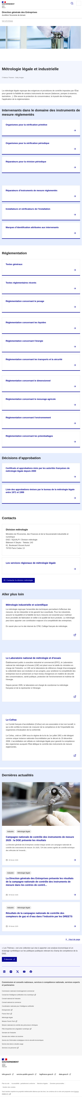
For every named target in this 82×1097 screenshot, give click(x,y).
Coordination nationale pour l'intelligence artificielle (18, 1006)
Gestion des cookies (9, 1087)
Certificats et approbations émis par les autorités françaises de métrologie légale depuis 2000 (38, 469)
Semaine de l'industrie (9, 1032)
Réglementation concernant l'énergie (24, 341)
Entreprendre (6, 1010)
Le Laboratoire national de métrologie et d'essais (33, 658)
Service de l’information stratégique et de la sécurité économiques (22, 1040)
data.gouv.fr (64, 1074)
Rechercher (72, 3)
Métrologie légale (7, 1017)
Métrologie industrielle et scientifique (27, 604)
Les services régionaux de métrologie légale (31, 563)
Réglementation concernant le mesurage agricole (31, 399)
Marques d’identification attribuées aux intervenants (32, 227)
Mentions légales (42, 1083)
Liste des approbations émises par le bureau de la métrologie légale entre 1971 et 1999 (40, 491)
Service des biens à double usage (12, 1044)
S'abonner (8, 959)
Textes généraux (14, 264)
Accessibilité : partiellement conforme (23, 1083)
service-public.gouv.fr (25, 1074)
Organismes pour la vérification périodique (27, 143)
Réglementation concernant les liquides (26, 322)
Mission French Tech (8, 1021)
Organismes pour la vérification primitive (26, 125)
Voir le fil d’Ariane (7, 21)
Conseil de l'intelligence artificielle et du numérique (18, 995)
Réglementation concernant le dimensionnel (28, 381)
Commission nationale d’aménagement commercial (18, 991)
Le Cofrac (11, 719)
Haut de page (74, 939)
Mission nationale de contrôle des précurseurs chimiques (20, 1025)
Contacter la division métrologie (19, 580)
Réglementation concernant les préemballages (29, 436)
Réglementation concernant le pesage (25, 301)
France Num (6, 1014)
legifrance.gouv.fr (46, 1074)
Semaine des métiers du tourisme (12, 1036)
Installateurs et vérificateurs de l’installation (28, 209)
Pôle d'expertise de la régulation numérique (15, 1029)
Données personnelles (57, 1083)
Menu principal (78, 3)
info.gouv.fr (6, 1074)
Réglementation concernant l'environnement (28, 417)
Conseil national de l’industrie (11, 998)
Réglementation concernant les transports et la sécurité (34, 359)
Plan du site (5, 1083)
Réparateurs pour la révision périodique (26, 161)
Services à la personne (9, 1048)
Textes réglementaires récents (21, 283)
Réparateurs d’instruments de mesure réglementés (31, 190)
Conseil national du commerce (11, 1002)
